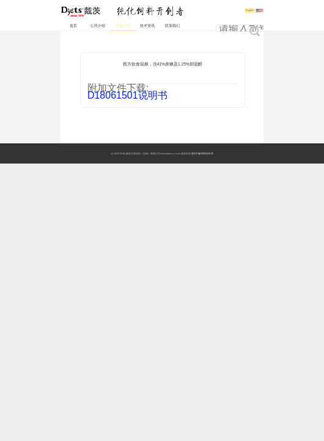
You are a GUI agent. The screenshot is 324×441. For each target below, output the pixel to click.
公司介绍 (97, 26)
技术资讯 (147, 26)
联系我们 (172, 26)
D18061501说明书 (127, 95)
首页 (73, 26)
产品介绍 (123, 26)
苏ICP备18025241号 (202, 154)
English (250, 10)
